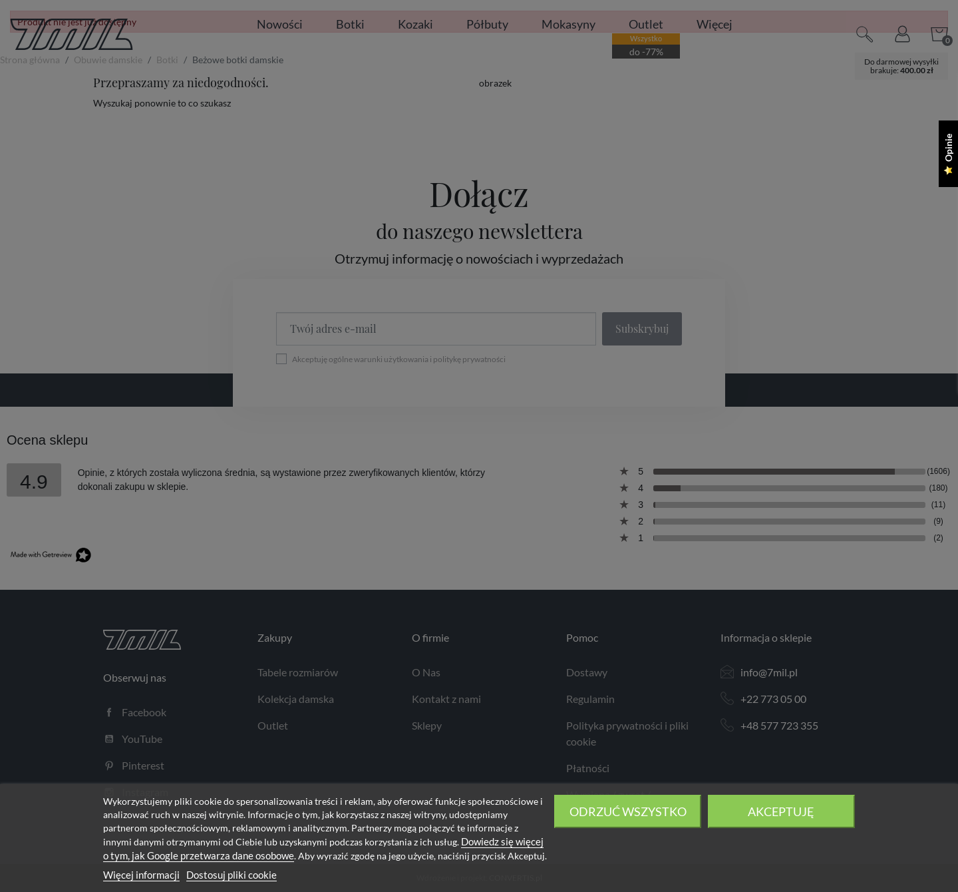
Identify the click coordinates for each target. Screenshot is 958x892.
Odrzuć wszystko (628, 811)
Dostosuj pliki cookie (231, 875)
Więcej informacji (141, 875)
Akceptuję (781, 811)
